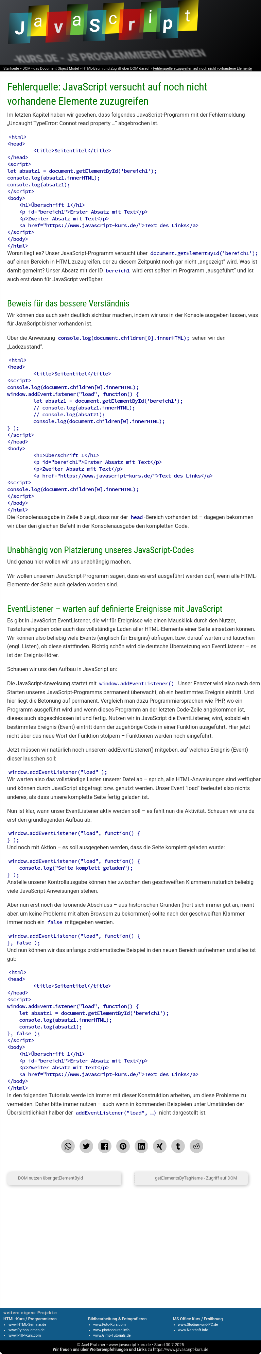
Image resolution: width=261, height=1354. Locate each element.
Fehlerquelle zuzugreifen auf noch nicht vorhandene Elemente (202, 68)
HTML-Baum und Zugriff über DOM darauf (116, 68)
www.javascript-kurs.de (130, 1344)
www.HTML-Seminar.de (27, 1324)
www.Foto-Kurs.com (109, 1324)
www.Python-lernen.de (26, 1330)
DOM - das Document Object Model (50, 68)
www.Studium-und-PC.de (198, 1324)
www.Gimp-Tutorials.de (111, 1335)
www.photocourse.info (111, 1330)
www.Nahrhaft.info (193, 1330)
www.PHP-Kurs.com (24, 1335)
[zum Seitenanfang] (127, 1178)
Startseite (11, 68)
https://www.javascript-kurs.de (180, 1349)
